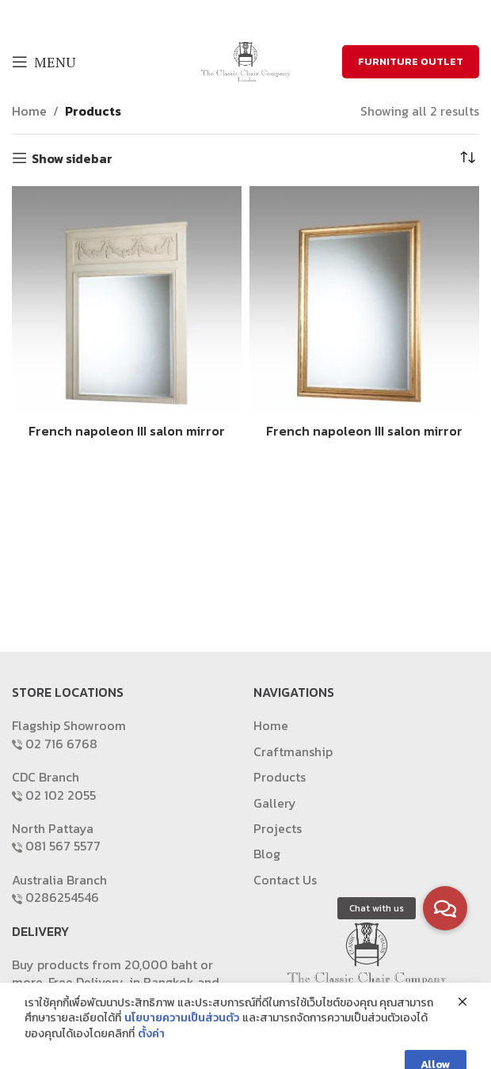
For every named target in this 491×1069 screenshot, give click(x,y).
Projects (277, 828)
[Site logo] (245, 60)
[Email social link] (254, 16)
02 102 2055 (60, 795)
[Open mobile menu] (43, 62)
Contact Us (285, 879)
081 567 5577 (63, 845)
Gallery (274, 802)
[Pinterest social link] (275, 16)
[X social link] (233, 16)
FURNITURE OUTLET (410, 61)
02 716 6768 (61, 743)
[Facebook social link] (215, 16)
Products (93, 110)
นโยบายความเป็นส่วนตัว (181, 1048)
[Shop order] (467, 158)
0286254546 (62, 897)
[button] (445, 908)
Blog (266, 853)
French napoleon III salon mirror (127, 430)
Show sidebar (72, 157)
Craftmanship (293, 751)
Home (29, 110)
